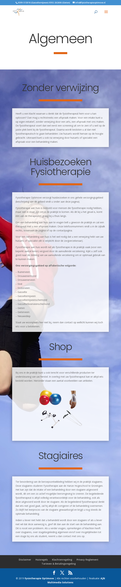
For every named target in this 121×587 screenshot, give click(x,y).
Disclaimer (25, 559)
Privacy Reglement (87, 559)
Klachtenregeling (62, 559)
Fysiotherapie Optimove (40, 578)
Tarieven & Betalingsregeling (59, 563)
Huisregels (41, 559)
